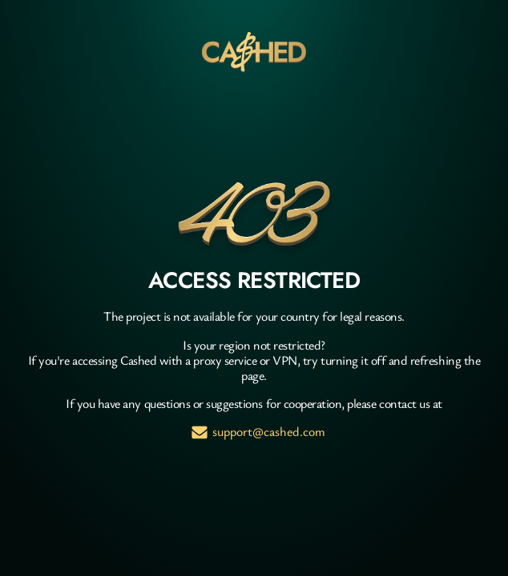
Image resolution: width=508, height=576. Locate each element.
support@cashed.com (268, 431)
